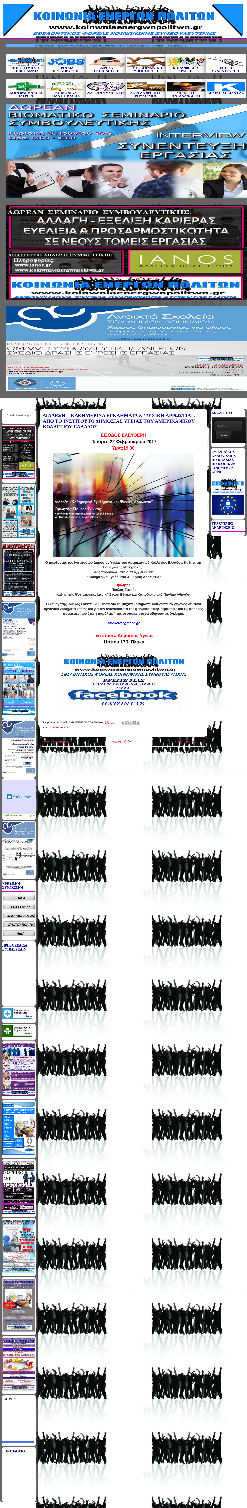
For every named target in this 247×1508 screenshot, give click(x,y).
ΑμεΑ (21, 933)
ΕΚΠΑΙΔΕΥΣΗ (60, 727)
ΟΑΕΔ (21, 898)
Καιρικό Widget (19, 797)
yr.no (33, 815)
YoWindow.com (12, 815)
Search (223, 435)
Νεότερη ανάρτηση (56, 741)
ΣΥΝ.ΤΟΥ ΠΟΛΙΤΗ (20, 924)
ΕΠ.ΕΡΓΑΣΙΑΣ (21, 907)
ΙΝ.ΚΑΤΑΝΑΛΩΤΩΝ (20, 915)
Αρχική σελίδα (121, 741)
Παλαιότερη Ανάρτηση (189, 741)
